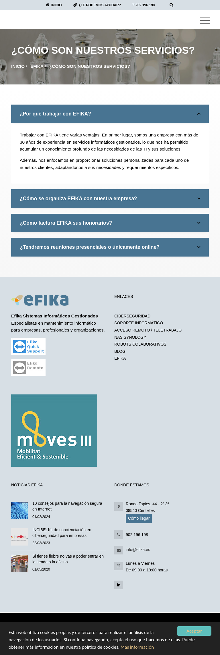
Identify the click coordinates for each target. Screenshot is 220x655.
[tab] (110, 114)
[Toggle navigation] (205, 21)
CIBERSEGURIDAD (132, 316)
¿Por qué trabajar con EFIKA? (110, 113)
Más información (137, 647)
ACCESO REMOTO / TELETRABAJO (148, 330)
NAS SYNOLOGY (130, 337)
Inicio (18, 66)
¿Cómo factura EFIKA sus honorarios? (110, 223)
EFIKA (37, 66)
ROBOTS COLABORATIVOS (140, 344)
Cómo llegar (139, 518)
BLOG (119, 351)
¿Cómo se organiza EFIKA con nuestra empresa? (110, 198)
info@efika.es (138, 549)
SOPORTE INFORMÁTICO (138, 323)
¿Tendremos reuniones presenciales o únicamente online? (110, 247)
